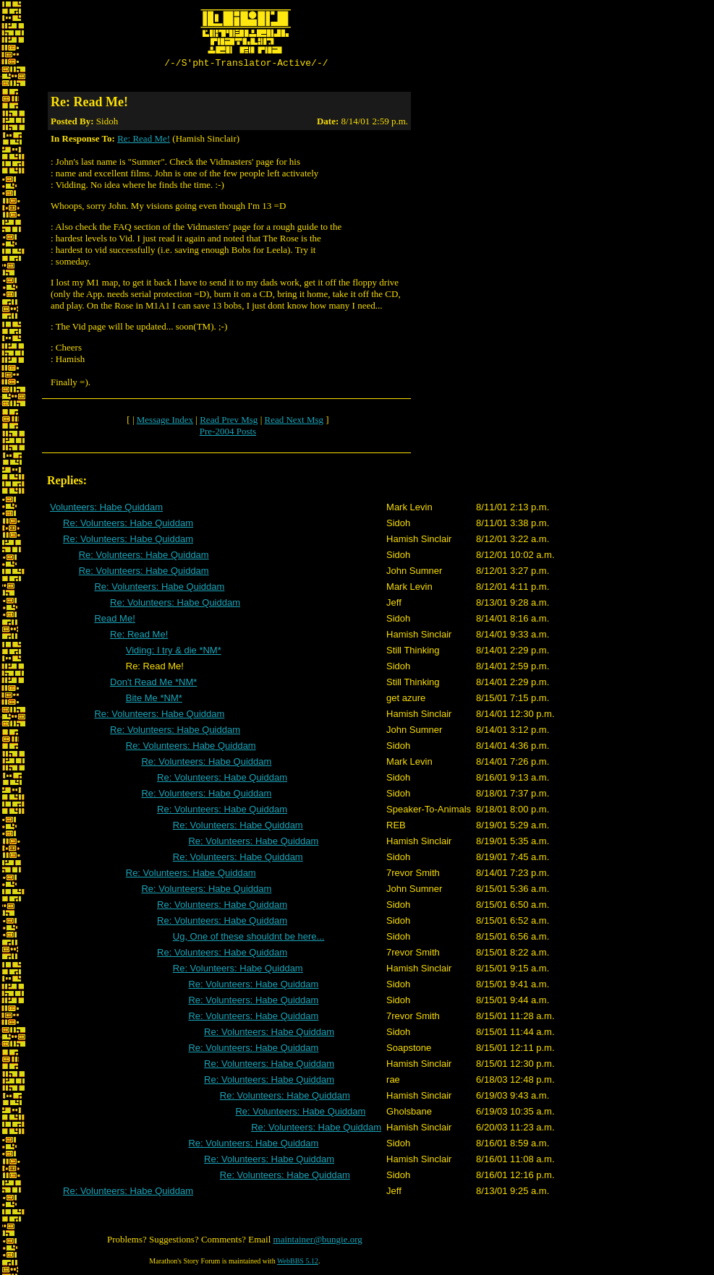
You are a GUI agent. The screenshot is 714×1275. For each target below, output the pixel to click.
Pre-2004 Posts (228, 433)
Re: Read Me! (143, 140)
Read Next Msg (293, 421)
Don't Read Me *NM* (153, 684)
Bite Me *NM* (154, 700)
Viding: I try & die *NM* (173, 652)
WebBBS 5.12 (297, 1263)
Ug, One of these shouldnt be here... (249, 938)
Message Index (165, 421)
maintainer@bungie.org (317, 1241)
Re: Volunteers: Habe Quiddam (128, 525)
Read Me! (114, 620)
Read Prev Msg (229, 421)
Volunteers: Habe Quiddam (106, 509)
